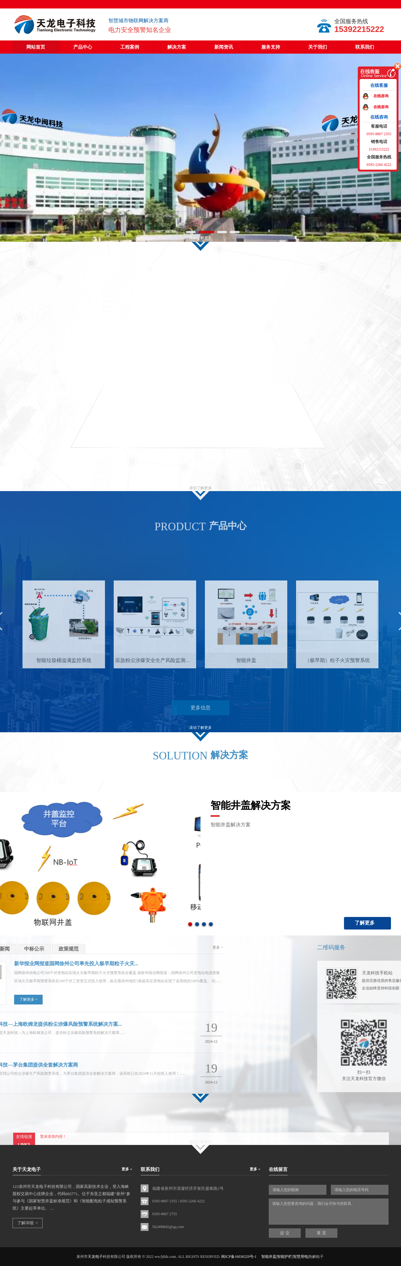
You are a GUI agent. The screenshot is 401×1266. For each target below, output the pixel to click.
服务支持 (270, 47)
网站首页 (35, 47)
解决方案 (176, 47)
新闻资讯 (223, 47)
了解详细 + (27, 1223)
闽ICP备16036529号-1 (239, 1256)
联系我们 (364, 47)
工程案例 (129, 47)
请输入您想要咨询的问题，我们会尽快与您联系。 (328, 1212)
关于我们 (317, 47)
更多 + (127, 1169)
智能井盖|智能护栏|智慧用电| (285, 1256)
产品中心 (82, 47)
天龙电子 (95, 1256)
